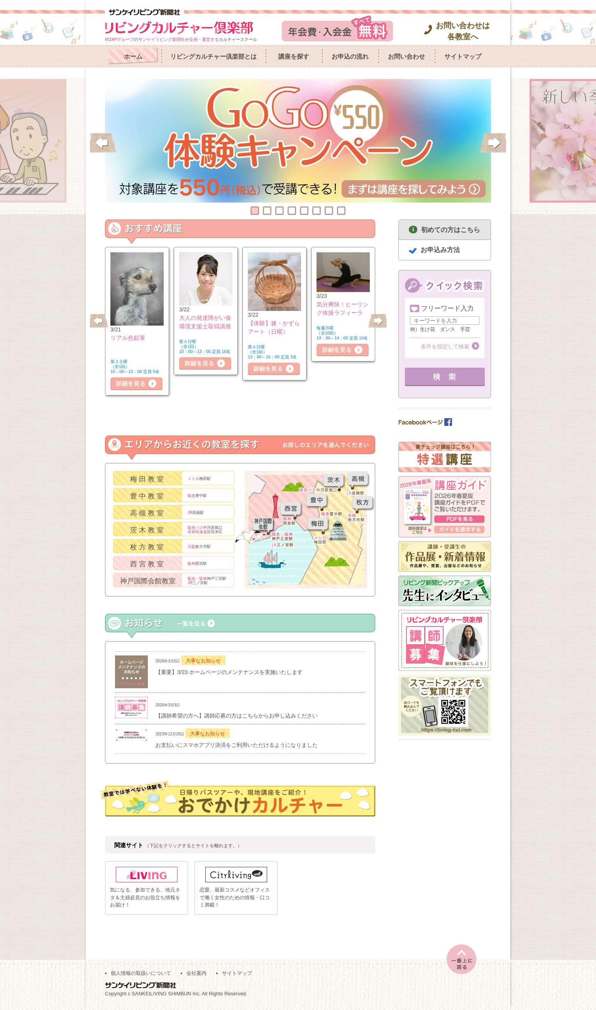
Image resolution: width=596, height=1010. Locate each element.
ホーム (133, 56)
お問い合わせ (406, 56)
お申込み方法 (440, 249)
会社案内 (196, 976)
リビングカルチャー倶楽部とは (213, 56)
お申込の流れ (350, 56)
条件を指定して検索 (445, 346)
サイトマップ (462, 56)
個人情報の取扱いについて (141, 976)
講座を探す (293, 56)
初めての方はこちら (450, 229)
